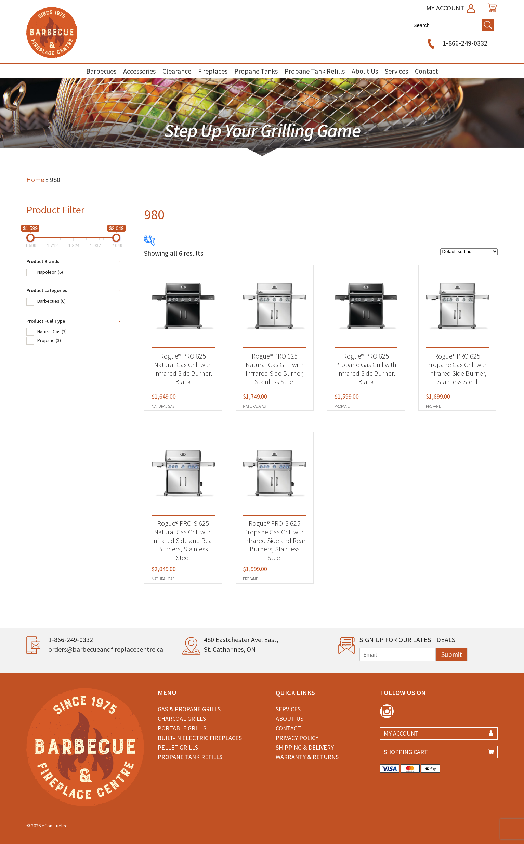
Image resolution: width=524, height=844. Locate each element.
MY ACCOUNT (451, 7)
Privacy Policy (297, 738)
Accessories (139, 71)
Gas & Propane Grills (189, 709)
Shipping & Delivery (305, 747)
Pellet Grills (178, 747)
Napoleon (50, 272)
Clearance (176, 71)
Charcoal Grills (182, 719)
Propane (49, 340)
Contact (426, 71)
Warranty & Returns (307, 757)
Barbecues (101, 71)
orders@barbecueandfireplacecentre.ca (105, 649)
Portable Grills (182, 728)
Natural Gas (52, 331)
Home (35, 179)
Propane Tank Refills (315, 71)
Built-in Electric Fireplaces (200, 738)
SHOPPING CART (406, 752)
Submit (451, 654)
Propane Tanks (256, 71)
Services (396, 71)
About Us (365, 71)
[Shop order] (469, 251)
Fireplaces (212, 71)
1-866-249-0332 (456, 43)
